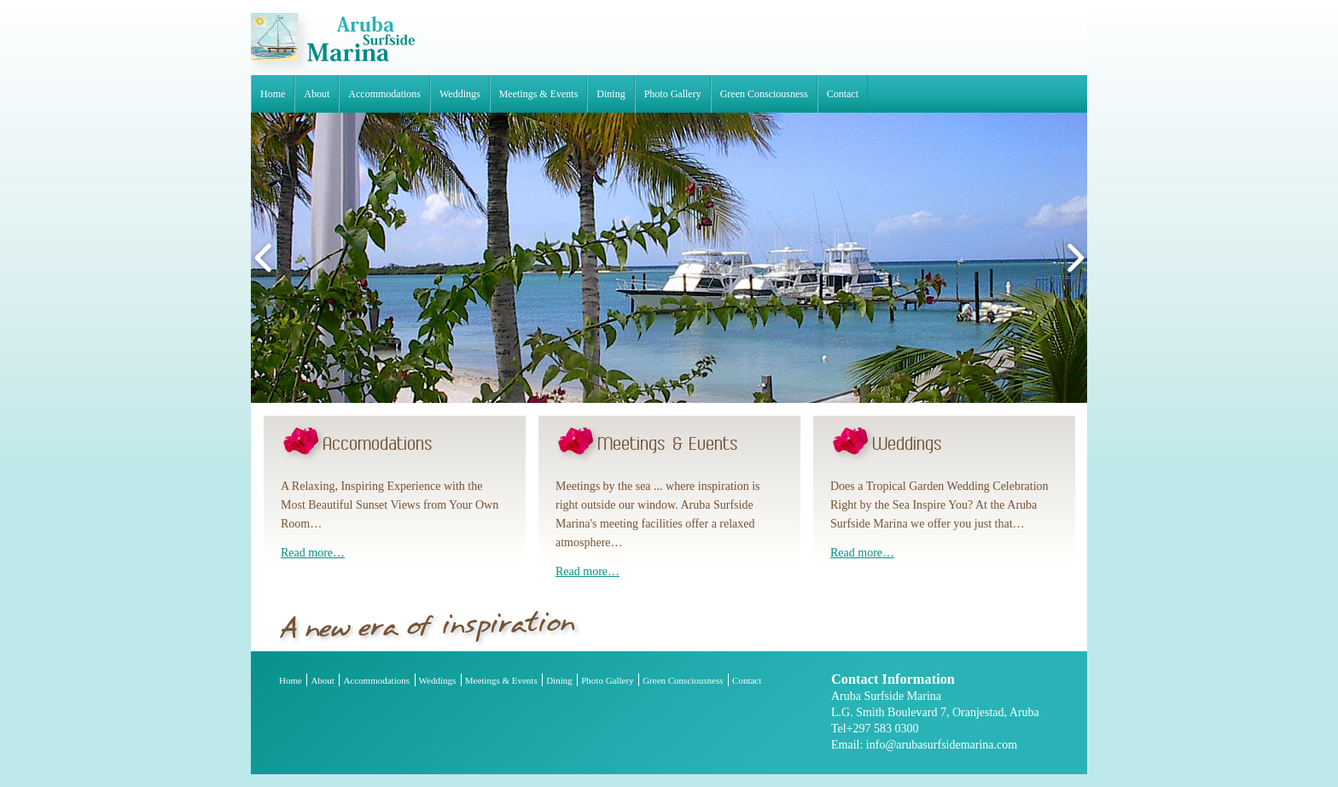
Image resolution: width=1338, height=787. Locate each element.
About (316, 94)
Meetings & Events (539, 94)
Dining (610, 94)
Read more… (313, 552)
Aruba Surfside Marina (333, 44)
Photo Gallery (672, 94)
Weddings (459, 94)
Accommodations (384, 94)
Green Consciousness (764, 94)
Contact (842, 94)
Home (272, 94)
